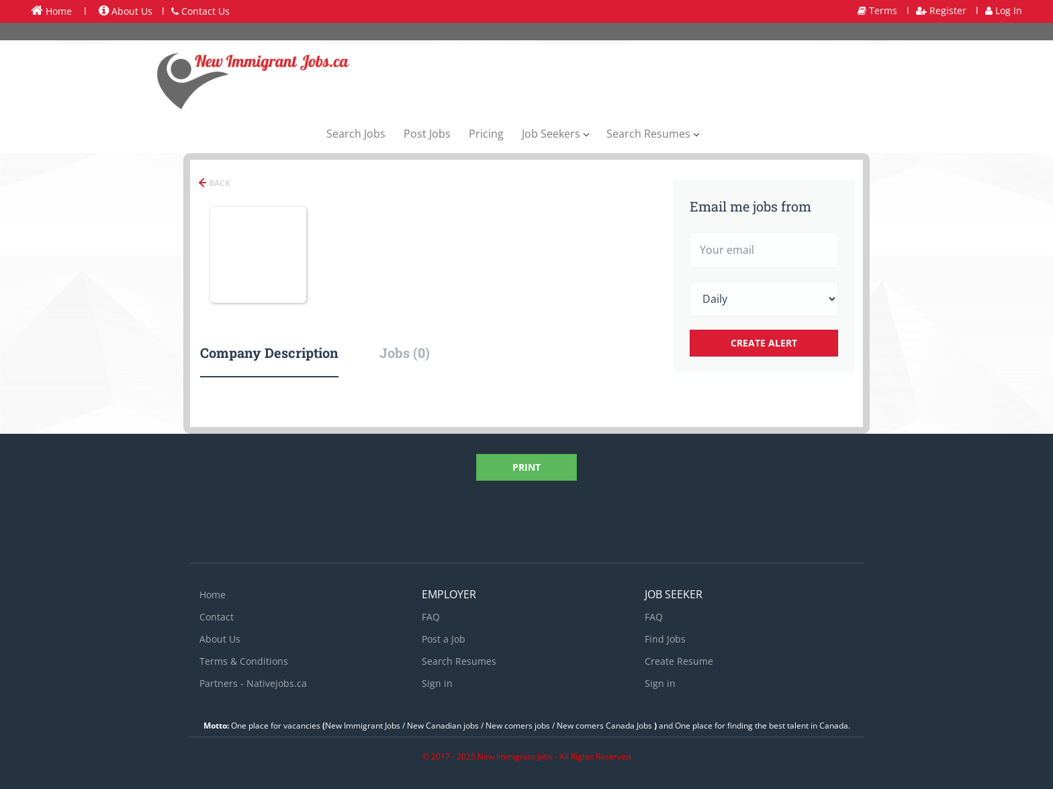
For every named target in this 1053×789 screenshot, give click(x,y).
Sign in (437, 683)
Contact (216, 616)
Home (51, 10)
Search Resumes (459, 661)
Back (218, 183)
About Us (125, 11)
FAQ (431, 616)
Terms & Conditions (243, 661)
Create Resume (679, 661)
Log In (1003, 10)
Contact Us (200, 11)
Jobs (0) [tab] (404, 352)
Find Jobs (665, 639)
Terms (877, 10)
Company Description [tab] (269, 352)
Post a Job (443, 639)
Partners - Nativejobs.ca (253, 683)
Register (941, 10)
